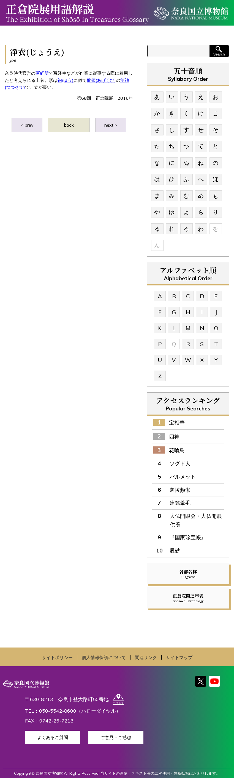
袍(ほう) (66, 80)
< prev (27, 125)
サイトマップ (179, 657)
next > (110, 125)
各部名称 (188, 573)
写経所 (42, 73)
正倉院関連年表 (188, 598)
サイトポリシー (57, 657)
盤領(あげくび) (101, 80)
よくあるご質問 (52, 737)
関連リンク (146, 657)
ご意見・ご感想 (115, 737)
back (69, 125)
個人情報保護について (104, 657)
